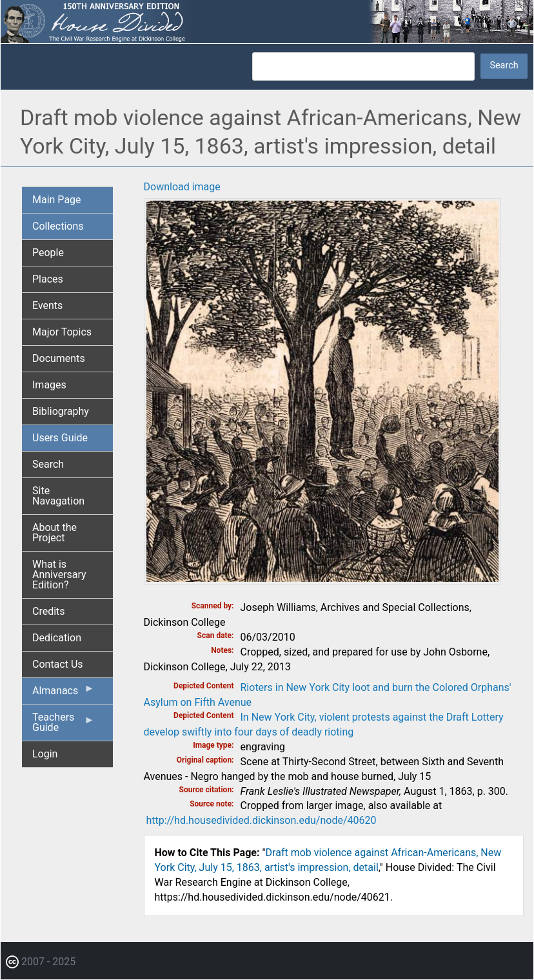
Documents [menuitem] (58, 358)
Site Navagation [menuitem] (58, 496)
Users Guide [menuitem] (60, 438)
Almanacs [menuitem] (63, 693)
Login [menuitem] (44, 754)
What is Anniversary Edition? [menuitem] (59, 574)
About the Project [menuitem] (54, 532)
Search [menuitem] (48, 464)
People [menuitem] (48, 252)
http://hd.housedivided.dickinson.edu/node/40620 (261, 820)
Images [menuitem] (49, 385)
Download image (182, 187)
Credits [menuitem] (48, 611)
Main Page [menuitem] (56, 200)
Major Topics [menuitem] (62, 332)
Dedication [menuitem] (56, 638)
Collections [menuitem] (58, 226)
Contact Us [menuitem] (57, 664)
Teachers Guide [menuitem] (63, 726)
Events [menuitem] (47, 305)
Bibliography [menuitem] (60, 411)
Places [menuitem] (47, 279)
